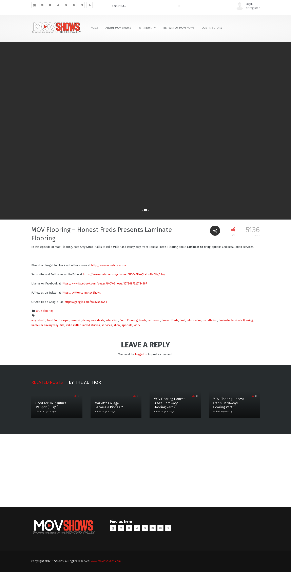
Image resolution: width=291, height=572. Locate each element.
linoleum (37, 325)
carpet (65, 320)
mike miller (73, 325)
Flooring (132, 320)
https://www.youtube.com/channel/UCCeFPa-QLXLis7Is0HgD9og (124, 274)
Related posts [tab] (47, 382)
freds (142, 320)
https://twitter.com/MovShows (81, 292)
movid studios (91, 325)
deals (100, 320)
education (112, 320)
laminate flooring (242, 320)
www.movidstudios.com (106, 561)
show (117, 325)
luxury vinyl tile (54, 325)
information (194, 320)
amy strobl (38, 320)
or (253, 8)
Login (249, 4)
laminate (224, 320)
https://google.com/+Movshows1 (85, 302)
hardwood (154, 320)
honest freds (170, 320)
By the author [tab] (85, 382)
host (182, 320)
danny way (89, 320)
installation (210, 320)
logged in (141, 354)
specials (127, 325)
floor (123, 320)
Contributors (212, 28)
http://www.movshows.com (108, 265)
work (137, 325)
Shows (145, 28)
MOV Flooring (45, 311)
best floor (53, 320)
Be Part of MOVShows (178, 28)
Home (94, 28)
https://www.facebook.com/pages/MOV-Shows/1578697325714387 (104, 283)
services (106, 325)
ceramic (76, 320)
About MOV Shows (118, 28)
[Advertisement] (145, 470)
